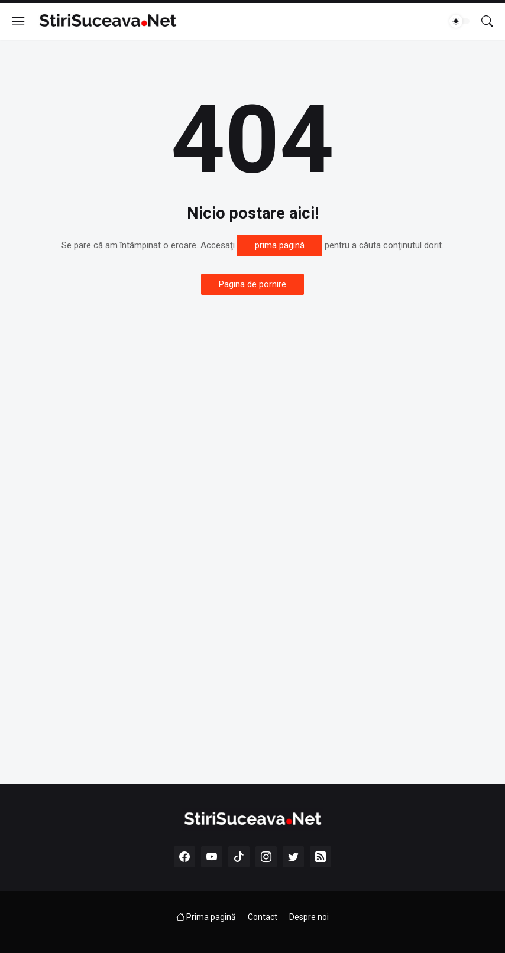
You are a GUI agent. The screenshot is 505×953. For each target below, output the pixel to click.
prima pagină (280, 245)
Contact (262, 917)
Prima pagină (206, 917)
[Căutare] (487, 21)
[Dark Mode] (459, 21)
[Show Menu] (18, 21)
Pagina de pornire (252, 284)
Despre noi (309, 917)
